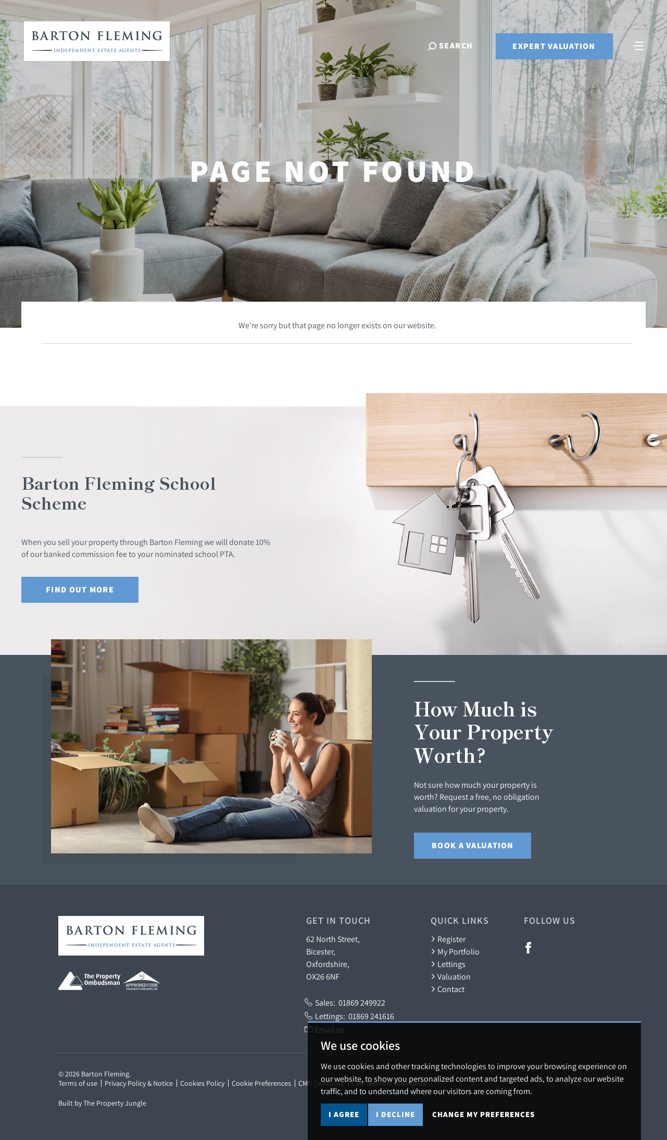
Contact (447, 989)
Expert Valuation (553, 46)
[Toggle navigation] (638, 45)
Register (448, 939)
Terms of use (77, 1083)
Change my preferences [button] (483, 1114)
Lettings (448, 964)
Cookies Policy (202, 1083)
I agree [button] (344, 1114)
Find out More (80, 589)
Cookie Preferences (261, 1083)
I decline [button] (395, 1114)
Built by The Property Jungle (102, 1103)
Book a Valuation (472, 845)
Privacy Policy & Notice (139, 1083)
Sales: (345, 1002)
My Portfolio (455, 951)
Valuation (451, 976)
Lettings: (349, 1016)
